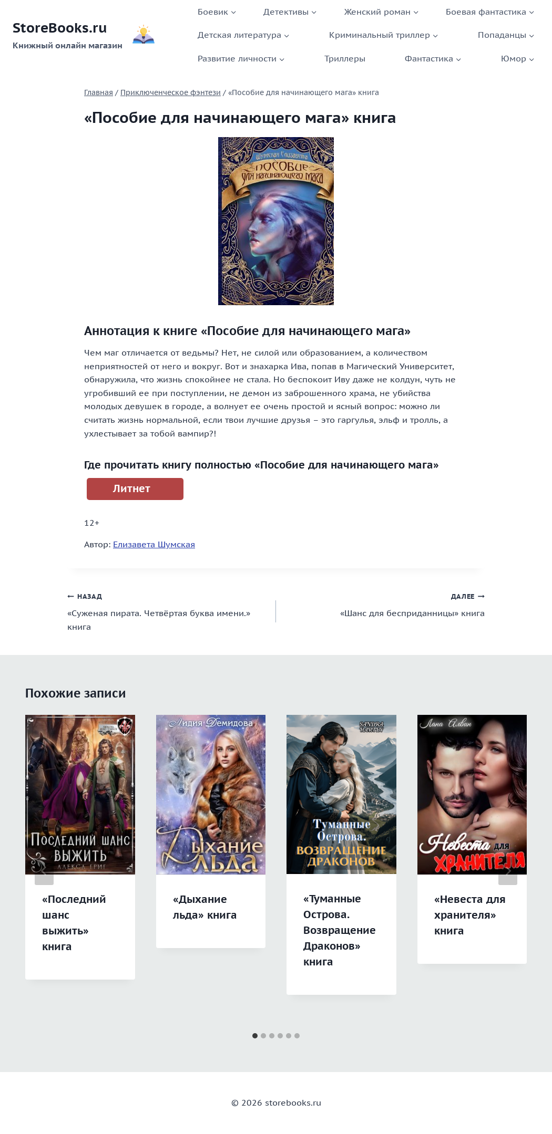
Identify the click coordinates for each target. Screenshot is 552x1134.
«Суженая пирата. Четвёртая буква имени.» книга (167, 610)
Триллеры (344, 58)
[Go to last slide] (44, 871)
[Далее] (507, 871)
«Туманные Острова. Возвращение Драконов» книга (339, 930)
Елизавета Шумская (154, 544)
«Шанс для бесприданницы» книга (384, 604)
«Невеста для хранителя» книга (470, 915)
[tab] (255, 1035)
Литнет (131, 488)
